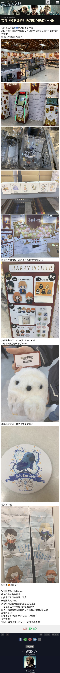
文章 (16, 28)
